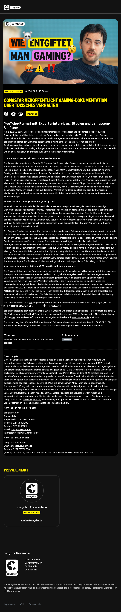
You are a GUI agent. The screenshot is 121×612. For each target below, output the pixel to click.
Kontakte (55, 306)
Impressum (9, 604)
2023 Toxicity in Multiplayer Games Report (33, 169)
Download (32, 113)
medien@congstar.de (31, 520)
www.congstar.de (80, 317)
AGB (21, 604)
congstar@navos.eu (21, 429)
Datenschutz (35, 604)
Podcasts (26, 306)
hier (13, 317)
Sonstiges (67, 340)
